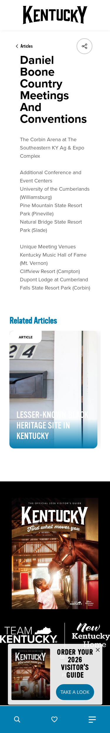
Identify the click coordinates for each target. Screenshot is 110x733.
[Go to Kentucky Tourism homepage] (55, 15)
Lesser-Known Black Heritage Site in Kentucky (52, 425)
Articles (27, 46)
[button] (17, 719)
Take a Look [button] (74, 692)
